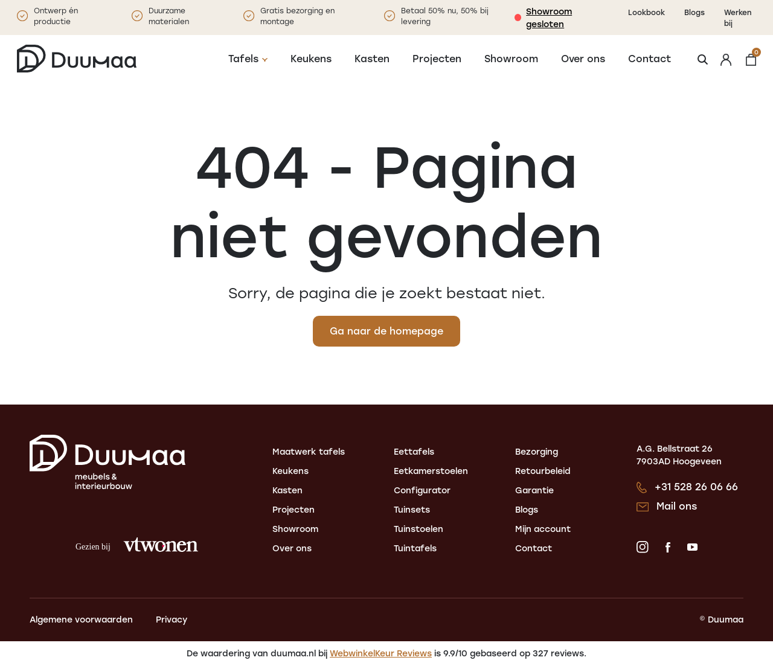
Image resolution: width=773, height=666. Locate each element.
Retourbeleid (543, 471)
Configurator (422, 490)
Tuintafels (415, 548)
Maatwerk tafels (308, 452)
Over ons (583, 58)
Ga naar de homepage (386, 331)
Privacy (171, 620)
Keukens (311, 58)
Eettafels (414, 452)
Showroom (511, 58)
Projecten (436, 58)
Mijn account (543, 529)
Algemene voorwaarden (81, 620)
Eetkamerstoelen (431, 471)
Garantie (534, 490)
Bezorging (536, 452)
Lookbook (646, 12)
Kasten (372, 58)
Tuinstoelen (418, 529)
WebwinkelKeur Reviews (381, 653)
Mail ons (676, 506)
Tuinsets (412, 510)
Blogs (694, 12)
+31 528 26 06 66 (696, 487)
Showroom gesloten (549, 17)
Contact (649, 58)
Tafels (243, 58)
